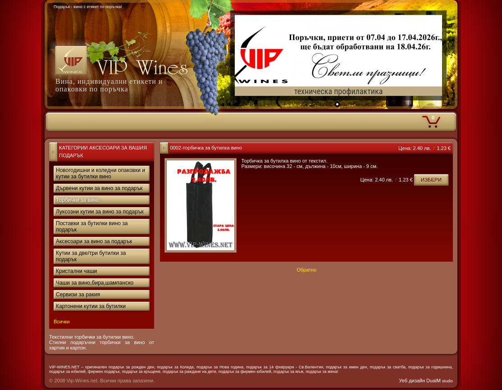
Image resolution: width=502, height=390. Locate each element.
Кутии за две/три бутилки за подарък (91, 256)
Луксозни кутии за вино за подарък (100, 212)
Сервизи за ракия (78, 294)
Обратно (306, 269)
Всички (62, 321)
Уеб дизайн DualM (426, 380)
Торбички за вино (78, 200)
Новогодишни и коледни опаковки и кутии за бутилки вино (100, 173)
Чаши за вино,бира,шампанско (94, 283)
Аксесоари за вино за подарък (94, 241)
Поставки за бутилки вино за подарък (92, 226)
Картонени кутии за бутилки (91, 306)
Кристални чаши (76, 271)
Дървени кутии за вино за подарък (99, 188)
